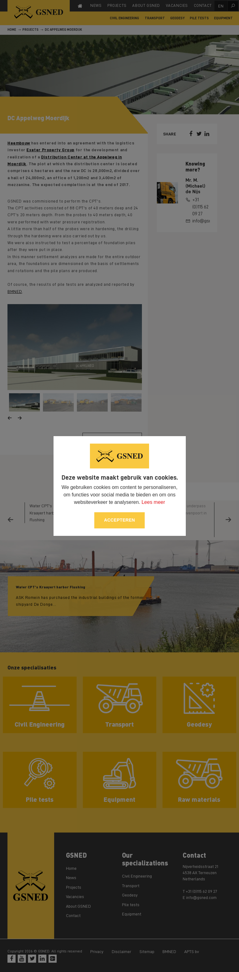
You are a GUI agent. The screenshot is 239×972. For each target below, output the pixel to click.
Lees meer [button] (153, 502)
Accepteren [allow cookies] (119, 520)
